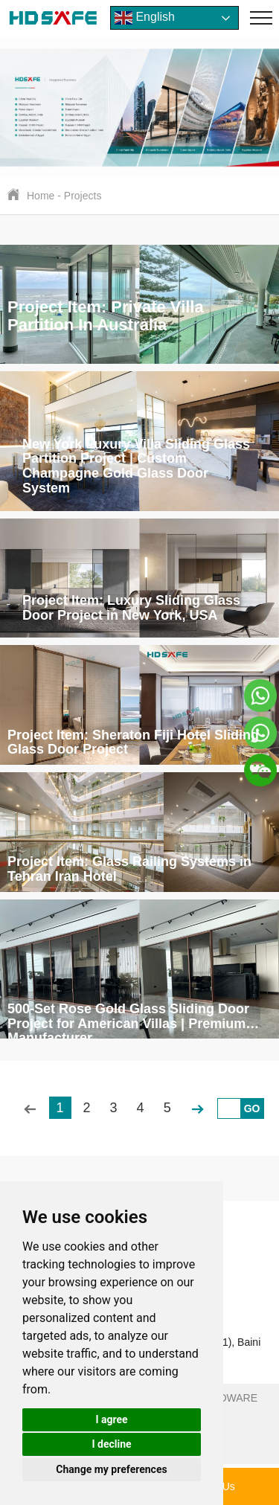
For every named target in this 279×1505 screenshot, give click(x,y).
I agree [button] (111, 1419)
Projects (83, 196)
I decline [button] (111, 1444)
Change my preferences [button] (111, 1469)
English (145, 18)
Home (40, 196)
